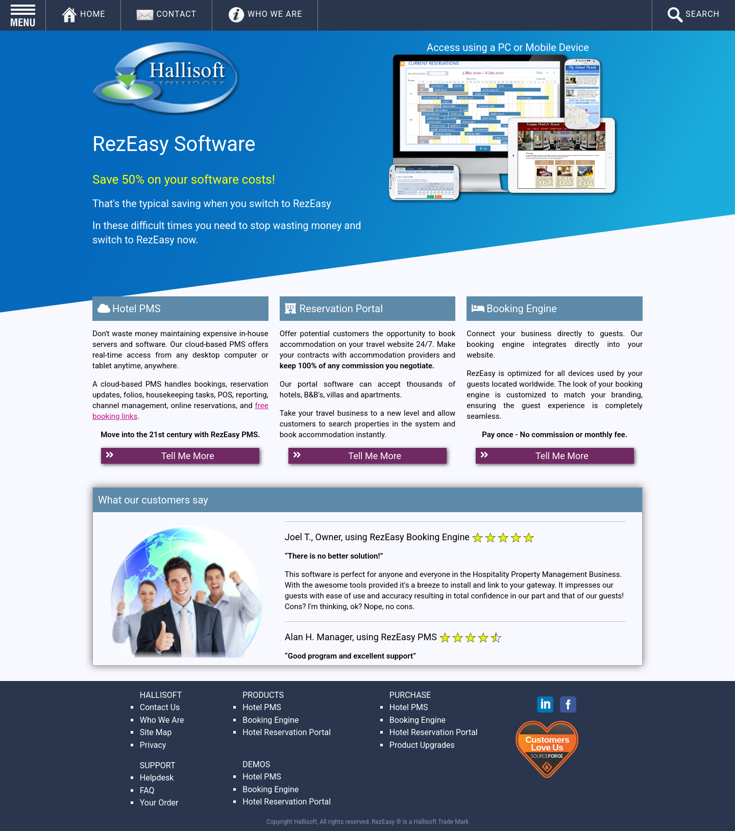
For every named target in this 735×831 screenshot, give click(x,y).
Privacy (153, 745)
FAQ (147, 790)
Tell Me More (159, 455)
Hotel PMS (261, 707)
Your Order (159, 803)
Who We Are (162, 720)
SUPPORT (158, 765)
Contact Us (160, 707)
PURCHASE (410, 695)
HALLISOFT (161, 695)
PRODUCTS (263, 695)
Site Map (156, 732)
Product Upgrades (422, 745)
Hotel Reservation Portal (286, 732)
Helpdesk (157, 778)
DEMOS (256, 764)
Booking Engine (270, 720)
